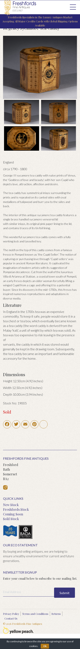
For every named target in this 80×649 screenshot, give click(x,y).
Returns (56, 613)
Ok (45, 646)
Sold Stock (11, 519)
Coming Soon (13, 514)
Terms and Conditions (35, 613)
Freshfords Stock (16, 509)
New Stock (11, 505)
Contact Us (10, 618)
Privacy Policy (11, 613)
